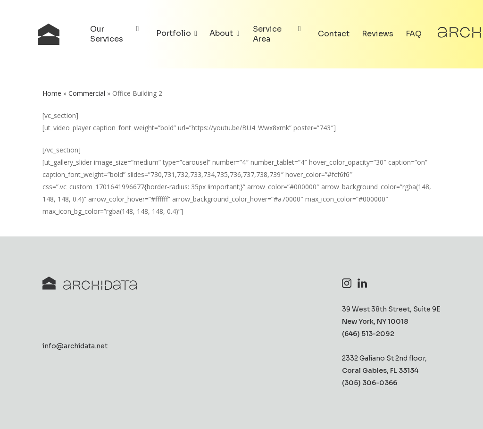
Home (51, 93)
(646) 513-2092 (368, 333)
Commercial (86, 93)
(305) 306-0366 (369, 383)
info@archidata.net (75, 346)
